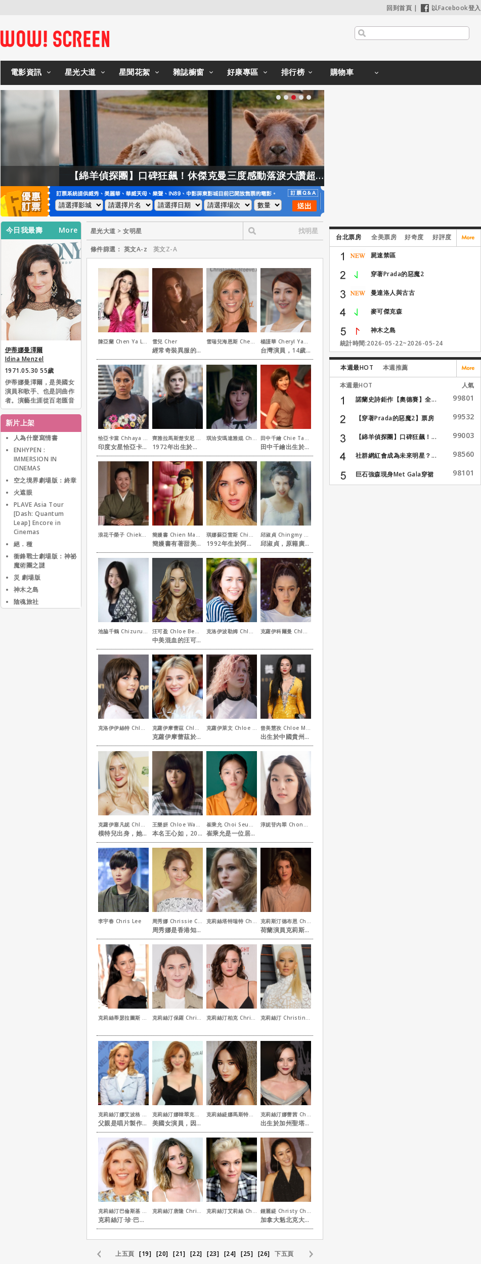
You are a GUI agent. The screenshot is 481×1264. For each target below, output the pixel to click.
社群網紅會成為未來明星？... (396, 455)
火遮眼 (23, 492)
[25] (247, 1253)
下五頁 (284, 1253)
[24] (230, 1253)
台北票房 (348, 237)
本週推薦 (395, 367)
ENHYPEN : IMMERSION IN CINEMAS (35, 459)
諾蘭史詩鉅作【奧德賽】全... (396, 399)
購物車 (342, 72)
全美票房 (384, 237)
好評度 (442, 237)
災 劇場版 (27, 577)
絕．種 (23, 544)
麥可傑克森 (387, 311)
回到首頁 (399, 8)
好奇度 (414, 237)
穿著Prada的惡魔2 (397, 274)
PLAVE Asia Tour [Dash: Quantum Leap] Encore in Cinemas (39, 518)
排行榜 (293, 72)
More (68, 230)
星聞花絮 (134, 72)
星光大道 (80, 72)
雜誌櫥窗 (188, 72)
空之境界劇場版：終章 (45, 480)
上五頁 (125, 1253)
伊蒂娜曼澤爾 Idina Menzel (24, 354)
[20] (162, 1253)
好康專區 (242, 72)
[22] (196, 1253)
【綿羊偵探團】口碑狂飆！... (396, 436)
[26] (264, 1253)
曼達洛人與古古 (393, 292)
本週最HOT (356, 367)
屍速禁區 (383, 255)
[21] (179, 1253)
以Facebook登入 (451, 8)
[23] (213, 1253)
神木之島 (26, 589)
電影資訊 (26, 72)
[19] (145, 1253)
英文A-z (136, 249)
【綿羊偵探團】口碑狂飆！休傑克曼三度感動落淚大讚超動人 (236, 175)
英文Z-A (165, 249)
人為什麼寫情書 (36, 437)
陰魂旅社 (26, 601)
